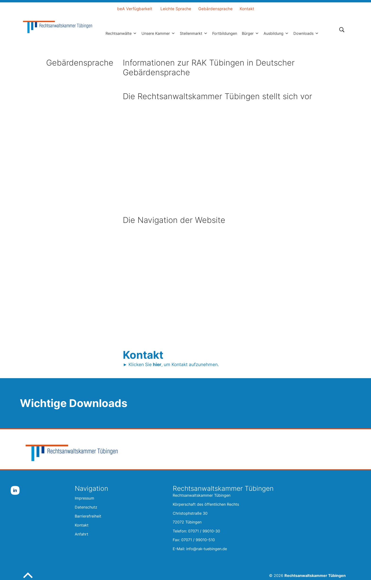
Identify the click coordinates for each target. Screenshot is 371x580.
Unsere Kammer (158, 33)
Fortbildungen (224, 33)
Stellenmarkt (194, 33)
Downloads (306, 33)
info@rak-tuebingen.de (206, 548)
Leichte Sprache (175, 8)
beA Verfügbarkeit (134, 8)
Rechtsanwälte (121, 33)
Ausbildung (276, 33)
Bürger (250, 33)
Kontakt (247, 8)
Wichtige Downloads (73, 403)
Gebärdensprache (215, 8)
